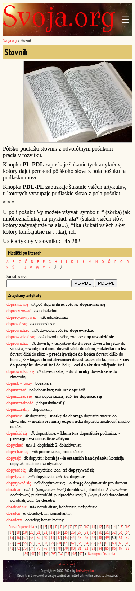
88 (127, 548)
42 (59, 537)
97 (81, 553)
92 (47, 553)
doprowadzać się (20, 336)
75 (38, 548)
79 (66, 548)
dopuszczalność (19, 402)
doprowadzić (17, 343)
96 (74, 553)
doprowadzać (17, 330)
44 (73, 537)
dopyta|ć (13, 458)
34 (127, 532)
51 (120, 537)
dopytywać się (18, 483)
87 (120, 548)
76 (45, 548)
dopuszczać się (19, 396)
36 (18, 537)
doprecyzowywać (21, 317)
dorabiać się (16, 506)
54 (18, 543)
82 (86, 548)
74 (31, 548)
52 (127, 537)
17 (11, 532)
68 (114, 543)
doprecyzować (18, 310)
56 (31, 543)
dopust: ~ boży (19, 383)
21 (38, 532)
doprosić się (16, 323)
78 (59, 548)
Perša (13, 526)
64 (86, 543)
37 (25, 537)
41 (52, 537)
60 (59, 543)
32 (114, 532)
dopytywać (15, 476)
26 (73, 532)
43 (66, 537)
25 (66, 532)
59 (52, 543)
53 (11, 543)
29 (93, 532)
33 (120, 532)
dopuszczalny (18, 409)
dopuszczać (16, 389)
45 (79, 537)
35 (11, 537)
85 (107, 548)
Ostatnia (109, 553)
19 (25, 532)
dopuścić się (16, 433)
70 (127, 543)
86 (114, 548)
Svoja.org (10, 40)
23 (52, 532)
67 (107, 543)
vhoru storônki (67, 564)
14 (114, 526)
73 (25, 548)
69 (120, 543)
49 (107, 537)
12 (100, 526)
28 (86, 532)
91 (40, 553)
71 (11, 548)
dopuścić (14, 415)
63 (79, 543)
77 (52, 548)
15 (120, 526)
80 (73, 548)
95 (67, 553)
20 (31, 532)
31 (107, 532)
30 (100, 532)
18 (18, 532)
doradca (13, 513)
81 (79, 548)
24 (59, 532)
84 (100, 548)
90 (33, 553)
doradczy (14, 519)
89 (26, 553)
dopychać (14, 445)
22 (45, 532)
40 (45, 537)
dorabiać (13, 489)
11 (93, 526)
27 (79, 532)
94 (60, 553)
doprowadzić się (20, 371)
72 (18, 548)
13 (107, 526)
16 (127, 526)
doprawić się (17, 304)
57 (38, 543)
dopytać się (16, 470)
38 (31, 537)
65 (93, 543)
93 (53, 553)
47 (93, 537)
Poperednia (26, 526)
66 (100, 543)
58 (45, 543)
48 (100, 537)
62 (73, 543)
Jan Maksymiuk (85, 570)
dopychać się (17, 451)
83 (93, 548)
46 (86, 537)
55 (25, 543)
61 (66, 543)
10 (86, 526)
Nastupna (95, 553)
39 (38, 537)
